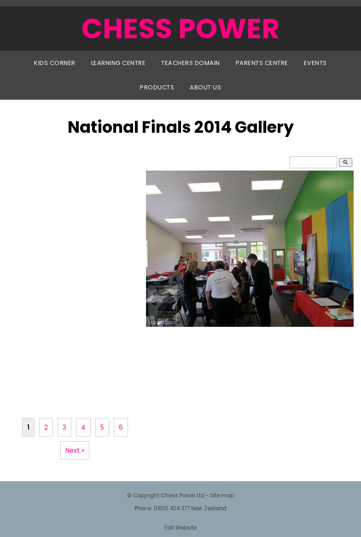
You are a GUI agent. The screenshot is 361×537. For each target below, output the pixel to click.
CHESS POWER (180, 28)
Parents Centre (262, 63)
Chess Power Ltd (182, 495)
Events (315, 63)
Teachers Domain (190, 63)
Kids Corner (55, 63)
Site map (222, 495)
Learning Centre (118, 63)
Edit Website (180, 527)
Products (157, 87)
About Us (205, 87)
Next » (74, 450)
